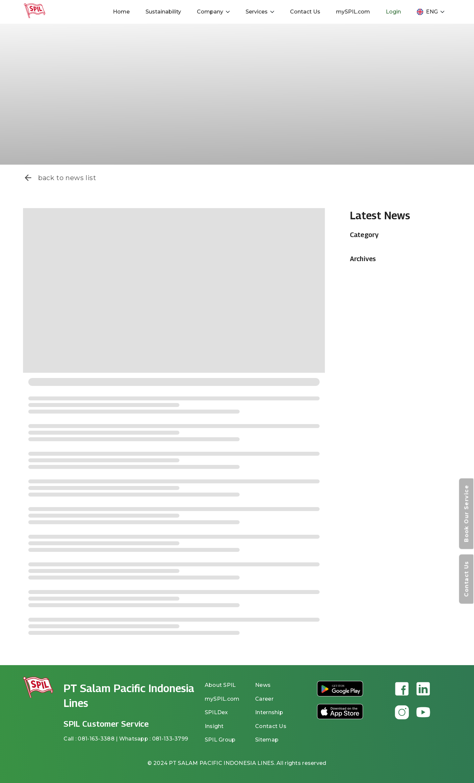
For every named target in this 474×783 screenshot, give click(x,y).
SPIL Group (220, 740)
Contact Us (305, 12)
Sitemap (266, 740)
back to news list (59, 178)
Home (121, 12)
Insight (214, 726)
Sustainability (163, 12)
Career (264, 699)
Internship (269, 712)
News (263, 685)
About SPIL (220, 685)
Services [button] (260, 12)
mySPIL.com (353, 12)
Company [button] (213, 12)
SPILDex (216, 712)
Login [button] (393, 12)
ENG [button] (430, 12)
